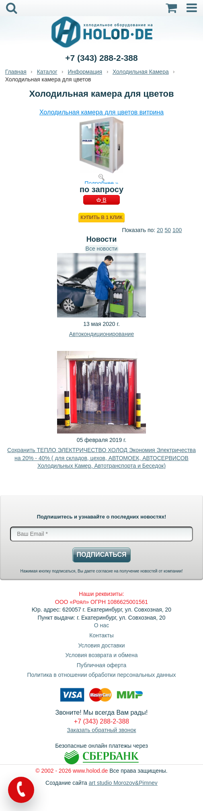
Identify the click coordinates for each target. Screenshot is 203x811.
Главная (16, 71)
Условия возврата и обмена (102, 655)
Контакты (101, 635)
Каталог (47, 71)
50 (168, 230)
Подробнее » (101, 183)
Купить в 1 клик (101, 217)
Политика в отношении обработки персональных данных (101, 675)
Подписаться (102, 554)
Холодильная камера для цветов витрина (101, 112)
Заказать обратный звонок (101, 730)
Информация (85, 71)
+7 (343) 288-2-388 (101, 57)
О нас (101, 625)
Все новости (102, 248)
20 (160, 230)
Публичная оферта (102, 665)
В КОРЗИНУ (101, 201)
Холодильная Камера (141, 71)
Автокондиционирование (101, 334)
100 (177, 230)
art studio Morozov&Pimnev (123, 783)
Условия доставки (101, 645)
